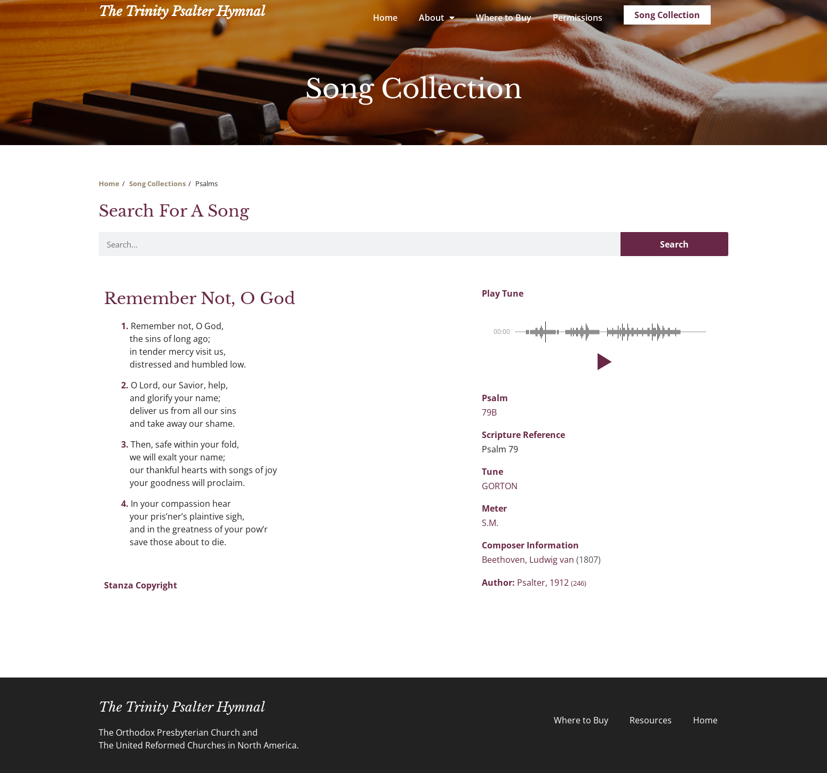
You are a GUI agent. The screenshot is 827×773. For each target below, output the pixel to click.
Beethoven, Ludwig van (529, 559)
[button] (602, 361)
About (437, 17)
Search (674, 244)
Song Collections (157, 183)
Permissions (577, 17)
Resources (651, 720)
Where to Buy (503, 17)
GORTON (500, 486)
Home (385, 17)
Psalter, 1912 (551, 582)
